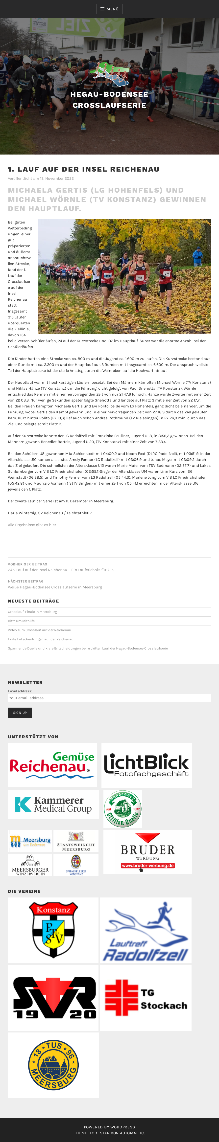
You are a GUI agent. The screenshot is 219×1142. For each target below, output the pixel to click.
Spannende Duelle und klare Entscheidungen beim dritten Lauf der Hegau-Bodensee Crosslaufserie (88, 648)
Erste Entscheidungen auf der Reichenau (40, 639)
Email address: (20, 691)
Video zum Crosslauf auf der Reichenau (39, 630)
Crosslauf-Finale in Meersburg (32, 612)
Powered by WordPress (109, 1127)
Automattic (132, 1133)
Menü (112, 9)
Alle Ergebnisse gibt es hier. (32, 524)
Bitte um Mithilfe (21, 621)
